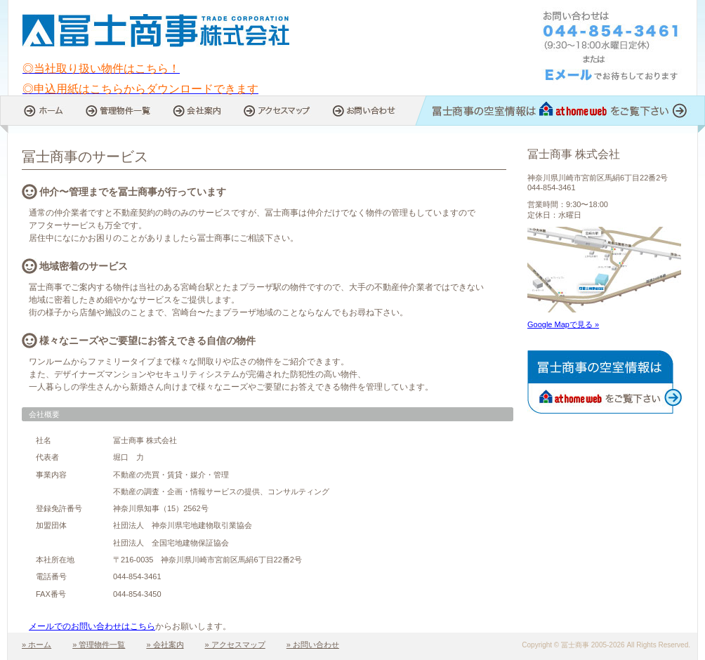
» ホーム (36, 644)
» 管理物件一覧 (98, 644)
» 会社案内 (164, 644)
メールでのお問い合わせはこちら (92, 626)
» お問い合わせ (312, 644)
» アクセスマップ (235, 644)
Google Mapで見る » (563, 324)
